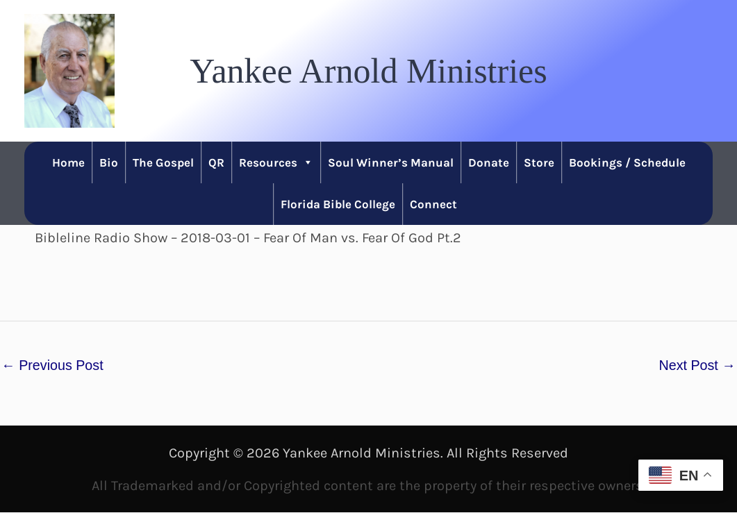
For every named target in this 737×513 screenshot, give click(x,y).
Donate (488, 162)
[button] (368, 71)
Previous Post (53, 365)
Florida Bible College (338, 204)
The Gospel (163, 162)
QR (216, 162)
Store (539, 162)
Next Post (697, 365)
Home (68, 162)
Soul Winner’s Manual (391, 162)
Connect (433, 204)
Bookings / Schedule (627, 162)
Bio (108, 162)
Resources (276, 162)
